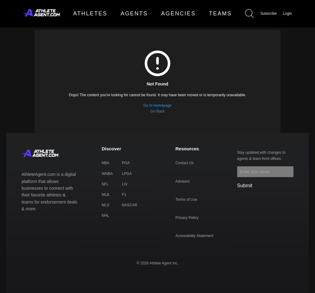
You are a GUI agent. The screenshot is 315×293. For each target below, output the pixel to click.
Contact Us (184, 163)
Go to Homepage (157, 105)
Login (287, 13)
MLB (105, 194)
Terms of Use (186, 199)
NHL (105, 215)
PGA (126, 163)
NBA (105, 163)
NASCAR (129, 205)
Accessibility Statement (194, 236)
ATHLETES (90, 13)
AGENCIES (178, 13)
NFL (105, 184)
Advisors (182, 181)
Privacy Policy (186, 218)
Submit (245, 185)
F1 (124, 194)
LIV (124, 184)
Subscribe (268, 13)
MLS (105, 205)
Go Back (157, 111)
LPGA (127, 174)
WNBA (107, 174)
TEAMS (220, 13)
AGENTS (134, 13)
